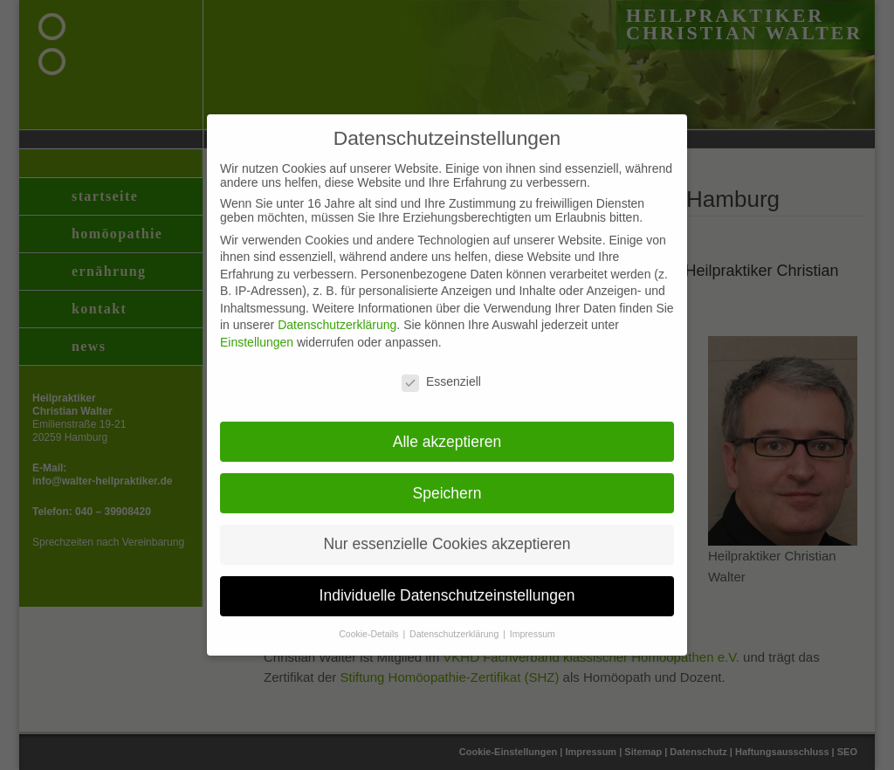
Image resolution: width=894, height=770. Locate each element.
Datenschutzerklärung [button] (455, 620)
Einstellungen (256, 329)
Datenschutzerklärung (337, 312)
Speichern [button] (447, 479)
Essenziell (441, 368)
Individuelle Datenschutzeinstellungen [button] (447, 582)
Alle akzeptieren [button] (447, 428)
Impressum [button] (532, 620)
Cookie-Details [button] (370, 620)
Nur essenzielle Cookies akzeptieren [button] (446, 531)
